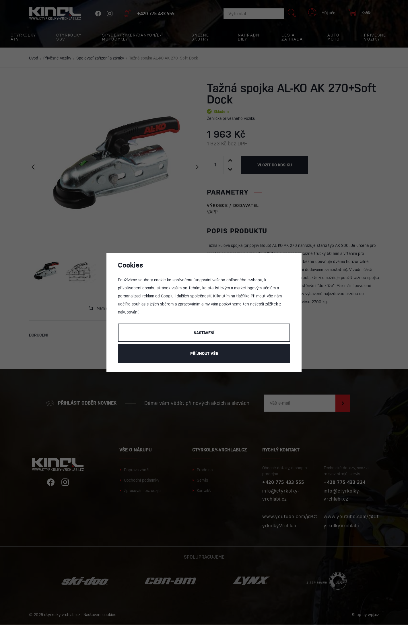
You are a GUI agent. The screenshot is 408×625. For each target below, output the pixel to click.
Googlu (167, 296)
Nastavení (204, 332)
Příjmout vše (204, 353)
